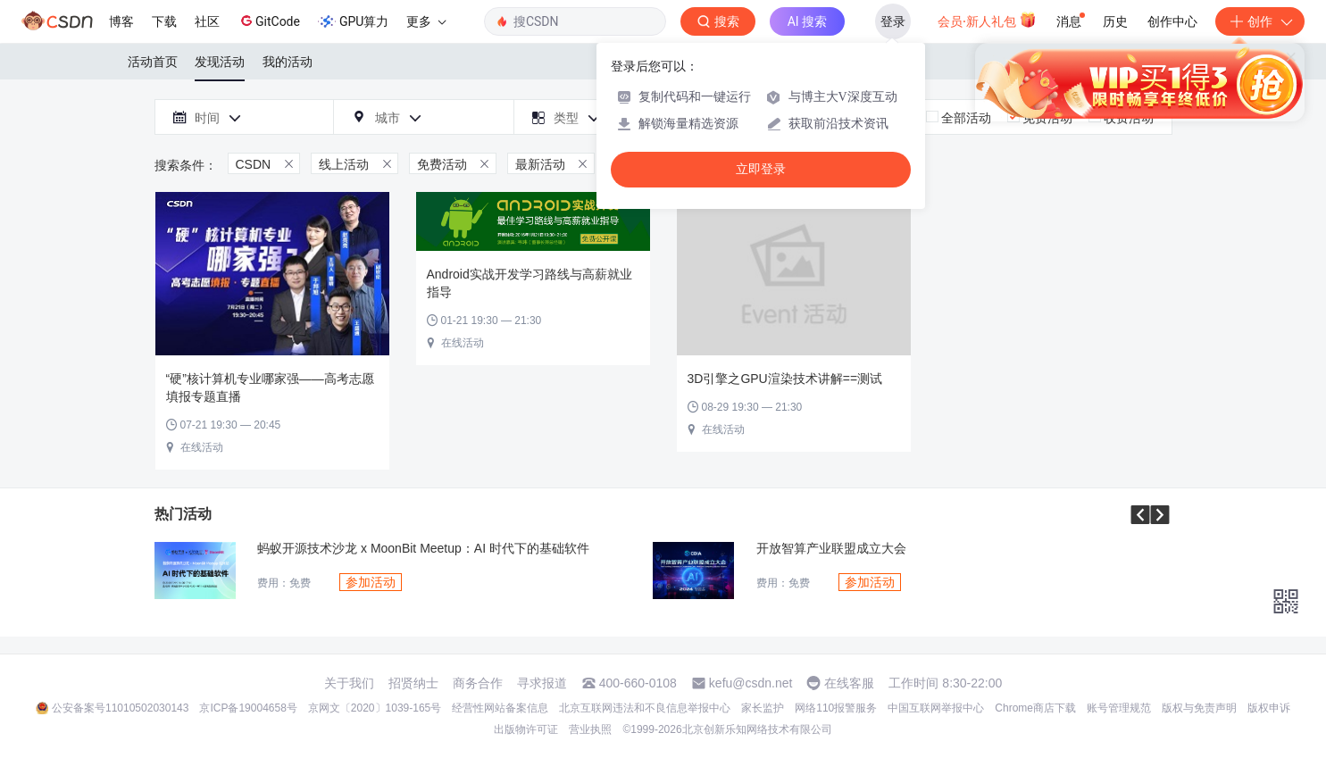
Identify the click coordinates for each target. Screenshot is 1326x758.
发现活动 (220, 61)
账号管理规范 (1119, 708)
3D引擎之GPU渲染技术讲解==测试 (785, 378)
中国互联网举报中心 (936, 708)
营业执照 (590, 729)
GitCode (269, 20)
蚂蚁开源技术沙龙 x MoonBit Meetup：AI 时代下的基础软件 (423, 548)
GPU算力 (353, 21)
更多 (426, 21)
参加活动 (371, 582)
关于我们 (349, 683)
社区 (207, 21)
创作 (1259, 21)
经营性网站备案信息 (500, 708)
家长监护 (762, 708)
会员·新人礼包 (987, 20)
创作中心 (1172, 21)
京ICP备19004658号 (247, 708)
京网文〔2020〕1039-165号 (374, 708)
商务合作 (478, 683)
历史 (1115, 21)
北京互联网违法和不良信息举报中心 (644, 708)
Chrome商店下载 (1035, 708)
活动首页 (153, 61)
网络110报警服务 (836, 708)
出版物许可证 (526, 729)
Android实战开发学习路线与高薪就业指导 (529, 283)
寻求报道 (542, 683)
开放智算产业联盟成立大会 (831, 548)
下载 (164, 21)
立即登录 (761, 169)
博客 (121, 21)
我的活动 (288, 61)
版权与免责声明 (1199, 708)
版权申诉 (1268, 708)
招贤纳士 (413, 683)
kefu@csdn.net (751, 683)
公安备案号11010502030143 (120, 708)
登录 (892, 21)
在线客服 (849, 683)
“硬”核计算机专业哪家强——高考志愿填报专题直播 (270, 387)
